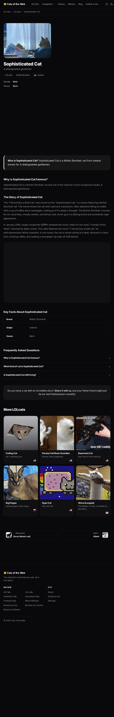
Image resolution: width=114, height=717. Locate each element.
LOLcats (17, 12)
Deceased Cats (32, 596)
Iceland (39, 75)
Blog (80, 4)
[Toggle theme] (111, 4)
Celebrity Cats (10, 596)
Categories (48, 4)
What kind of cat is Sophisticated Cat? (24, 366)
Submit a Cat (92, 4)
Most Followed (32, 601)
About (50, 592)
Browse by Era (10, 605)
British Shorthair (23, 75)
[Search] (106, 4)
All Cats (35, 4)
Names (61, 4)
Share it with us (63, 390)
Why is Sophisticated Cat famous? (22, 358)
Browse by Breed (12, 609)
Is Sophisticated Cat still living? (20, 375)
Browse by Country (34, 605)
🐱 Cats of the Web (14, 4)
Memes (71, 4)
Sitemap (51, 601)
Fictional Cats (10, 601)
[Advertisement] (57, 123)
